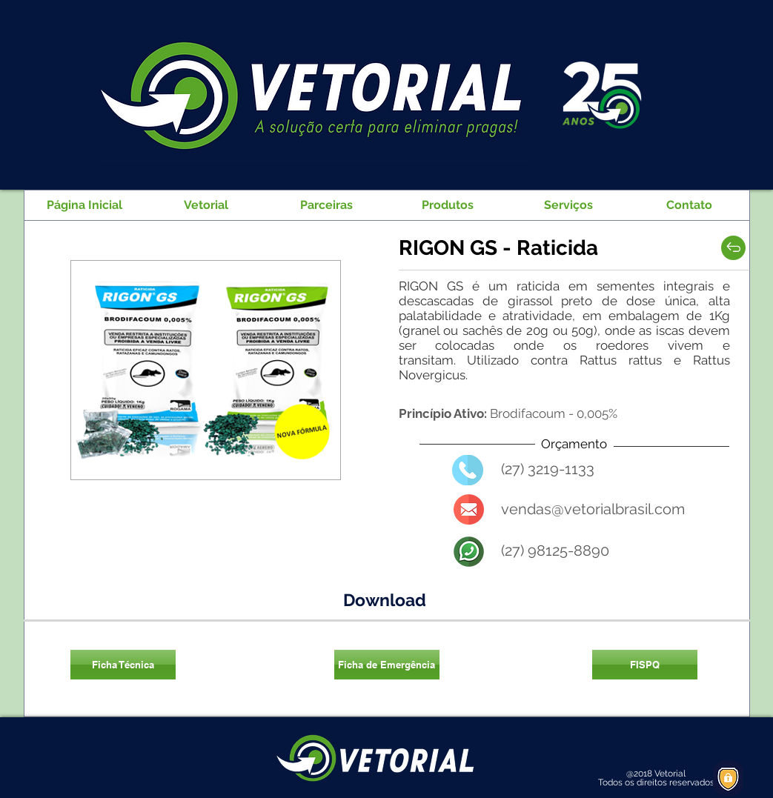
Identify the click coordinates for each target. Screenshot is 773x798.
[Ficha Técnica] (123, 664)
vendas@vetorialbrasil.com (593, 509)
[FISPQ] (644, 664)
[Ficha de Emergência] (386, 664)
